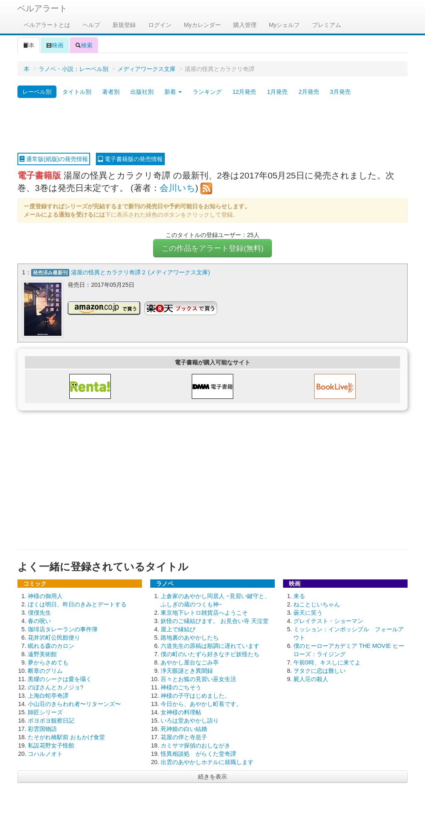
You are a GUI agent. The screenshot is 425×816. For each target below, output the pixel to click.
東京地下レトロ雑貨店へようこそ (204, 612)
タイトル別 (76, 91)
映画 (55, 45)
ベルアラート (42, 8)
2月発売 (308, 91)
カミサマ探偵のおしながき (195, 745)
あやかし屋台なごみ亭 (190, 662)
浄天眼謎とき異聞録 (187, 670)
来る (299, 596)
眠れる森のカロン (51, 646)
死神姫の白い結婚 (184, 729)
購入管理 (244, 25)
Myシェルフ (284, 25)
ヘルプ (91, 25)
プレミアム (326, 25)
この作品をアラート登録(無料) (212, 248)
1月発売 (277, 91)
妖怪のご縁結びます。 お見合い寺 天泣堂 (215, 621)
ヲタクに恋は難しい (319, 670)
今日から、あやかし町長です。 (201, 704)
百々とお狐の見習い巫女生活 (198, 679)
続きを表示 (212, 776)
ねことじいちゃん (316, 604)
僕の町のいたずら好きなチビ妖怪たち (210, 654)
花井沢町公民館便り (54, 637)
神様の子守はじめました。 (195, 695)
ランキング (207, 91)
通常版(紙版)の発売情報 (54, 159)
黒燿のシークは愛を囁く (60, 679)
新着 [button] (173, 91)
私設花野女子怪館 (51, 745)
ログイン (159, 25)
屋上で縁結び (178, 629)
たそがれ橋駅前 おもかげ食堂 (66, 737)
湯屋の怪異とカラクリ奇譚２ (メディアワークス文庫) (140, 272)
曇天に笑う (307, 612)
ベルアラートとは (47, 25)
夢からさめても (48, 662)
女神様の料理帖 (181, 712)
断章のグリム (45, 670)
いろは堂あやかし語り (190, 720)
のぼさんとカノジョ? (55, 687)
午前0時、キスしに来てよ (327, 662)
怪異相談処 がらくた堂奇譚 (198, 753)
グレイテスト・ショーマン (328, 621)
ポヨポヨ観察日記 (51, 720)
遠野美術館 (42, 654)
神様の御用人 (45, 596)
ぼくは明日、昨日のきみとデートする (77, 604)
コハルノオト (45, 753)
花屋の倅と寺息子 (184, 737)
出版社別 (142, 91)
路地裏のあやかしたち (190, 637)
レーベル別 (36, 91)
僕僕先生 (39, 612)
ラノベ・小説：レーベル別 (73, 69)
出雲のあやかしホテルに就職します (207, 762)
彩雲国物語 (42, 729)
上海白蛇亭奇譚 (48, 695)
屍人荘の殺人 (310, 679)
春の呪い (39, 621)
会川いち (177, 188)
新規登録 (124, 25)
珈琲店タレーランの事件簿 (63, 629)
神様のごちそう (181, 687)
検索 (84, 45)
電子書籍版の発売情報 (130, 159)
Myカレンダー (202, 25)
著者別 (111, 91)
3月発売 (340, 91)
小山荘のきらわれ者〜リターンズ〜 (74, 704)
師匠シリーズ (45, 712)
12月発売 (244, 91)
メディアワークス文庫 (146, 69)
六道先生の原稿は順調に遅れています (210, 646)
